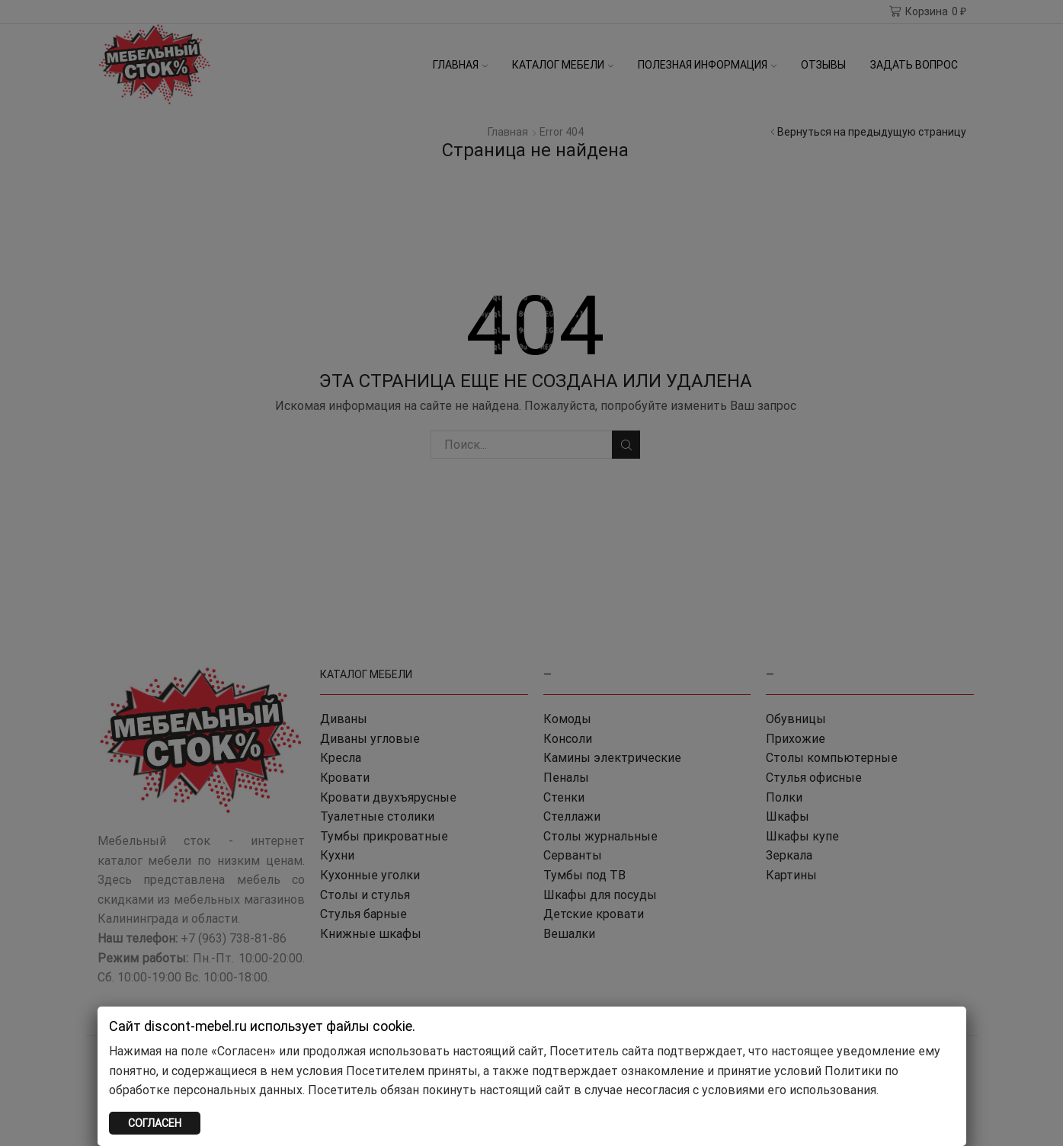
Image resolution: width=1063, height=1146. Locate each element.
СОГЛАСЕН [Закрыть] (154, 1123)
